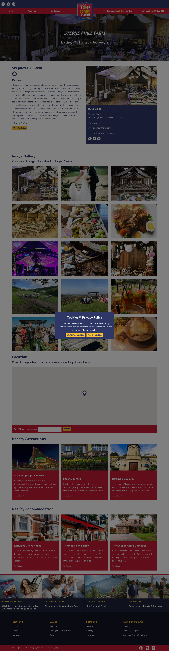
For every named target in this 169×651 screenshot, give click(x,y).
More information (89, 330)
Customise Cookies (75, 335)
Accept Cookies (95, 335)
